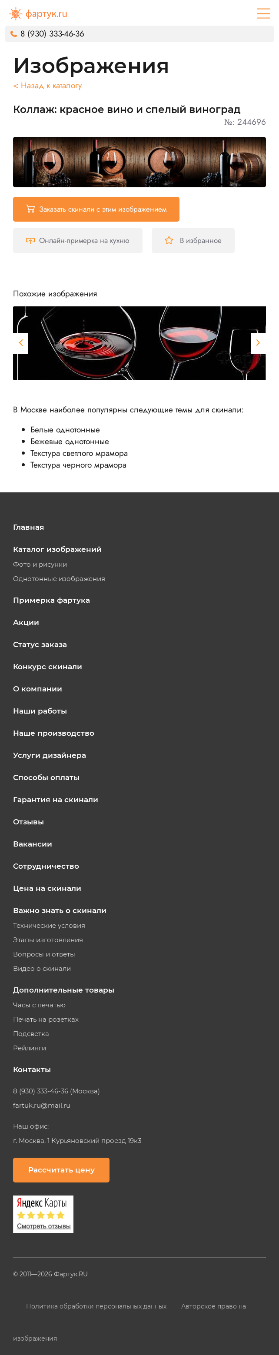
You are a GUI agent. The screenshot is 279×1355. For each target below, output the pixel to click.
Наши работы (40, 711)
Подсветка (31, 1034)
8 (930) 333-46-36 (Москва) (56, 1091)
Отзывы (28, 821)
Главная (28, 527)
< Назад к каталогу (47, 85)
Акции (26, 622)
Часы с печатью (39, 1005)
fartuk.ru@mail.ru (41, 1105)
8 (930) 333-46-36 (52, 34)
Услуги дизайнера (49, 755)
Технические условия (49, 926)
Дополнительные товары (63, 990)
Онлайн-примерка (78, 240)
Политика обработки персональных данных (97, 1306)
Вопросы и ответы (44, 954)
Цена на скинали (47, 888)
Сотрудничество (46, 866)
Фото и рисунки (40, 564)
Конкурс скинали (47, 666)
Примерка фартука (51, 600)
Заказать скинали (96, 209)
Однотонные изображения (59, 579)
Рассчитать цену (61, 1170)
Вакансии (32, 844)
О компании (37, 688)
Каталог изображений (57, 549)
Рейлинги (29, 1048)
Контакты (32, 1069)
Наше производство (53, 733)
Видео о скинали (42, 969)
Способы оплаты (46, 777)
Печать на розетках (46, 1019)
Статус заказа (40, 644)
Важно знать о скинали (59, 910)
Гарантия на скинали (55, 799)
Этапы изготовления (48, 940)
